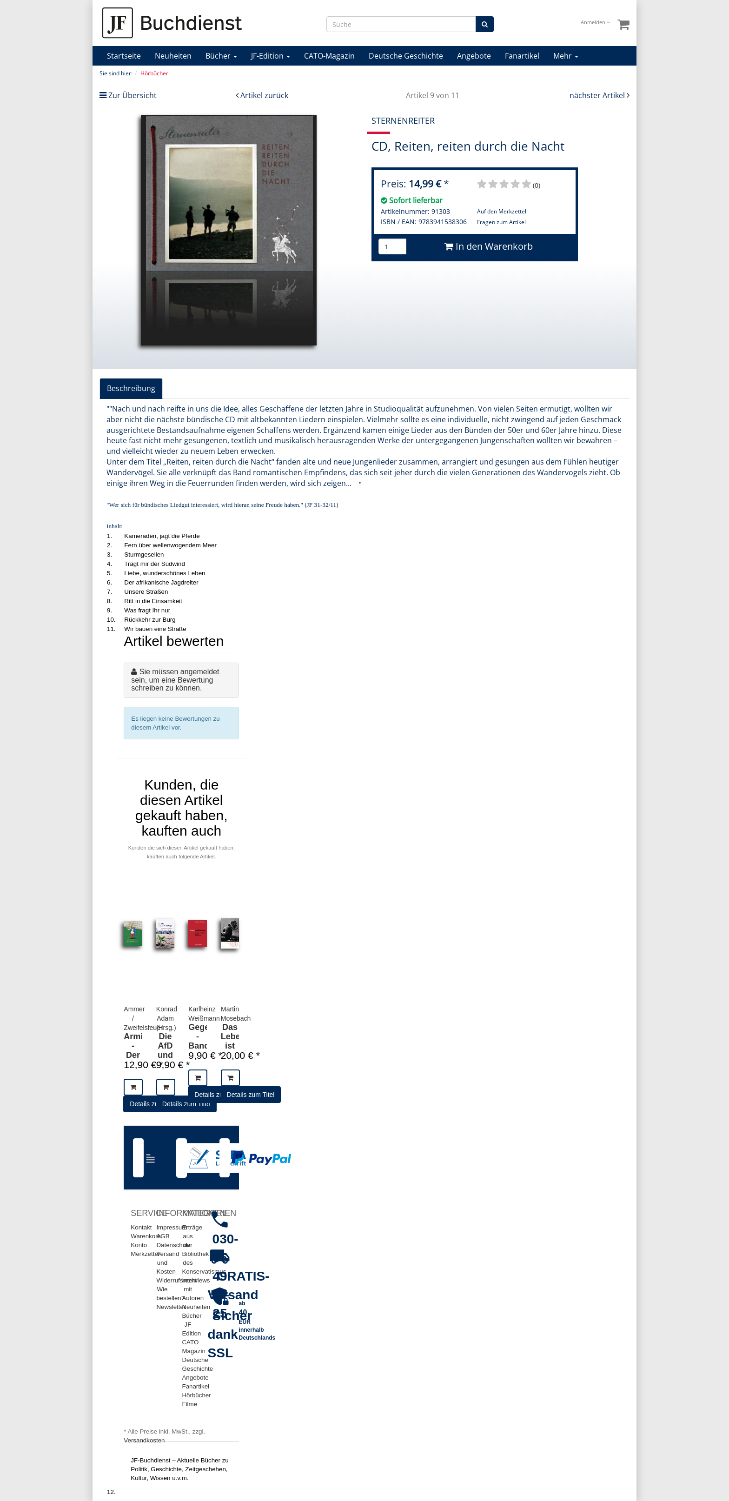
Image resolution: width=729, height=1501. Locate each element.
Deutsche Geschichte (406, 56)
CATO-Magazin (329, 56)
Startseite (124, 56)
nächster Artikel (598, 95)
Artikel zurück (264, 95)
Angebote (474, 56)
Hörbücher (196, 1395)
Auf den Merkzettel (501, 211)
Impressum (171, 1227)
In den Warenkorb (488, 246)
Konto (139, 1245)
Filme (189, 1404)
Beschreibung (131, 388)
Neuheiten (173, 56)
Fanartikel (522, 56)
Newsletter (171, 1306)
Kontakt (141, 1227)
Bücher (221, 56)
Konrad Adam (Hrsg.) (166, 1018)
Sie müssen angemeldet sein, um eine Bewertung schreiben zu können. (175, 680)
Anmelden (595, 22)
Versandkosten (144, 1440)
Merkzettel (145, 1253)
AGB (162, 1236)
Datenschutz (173, 1245)
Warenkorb (146, 1236)
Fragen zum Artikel (501, 222)
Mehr (565, 56)
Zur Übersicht (132, 95)
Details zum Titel (186, 1104)
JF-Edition (270, 56)
